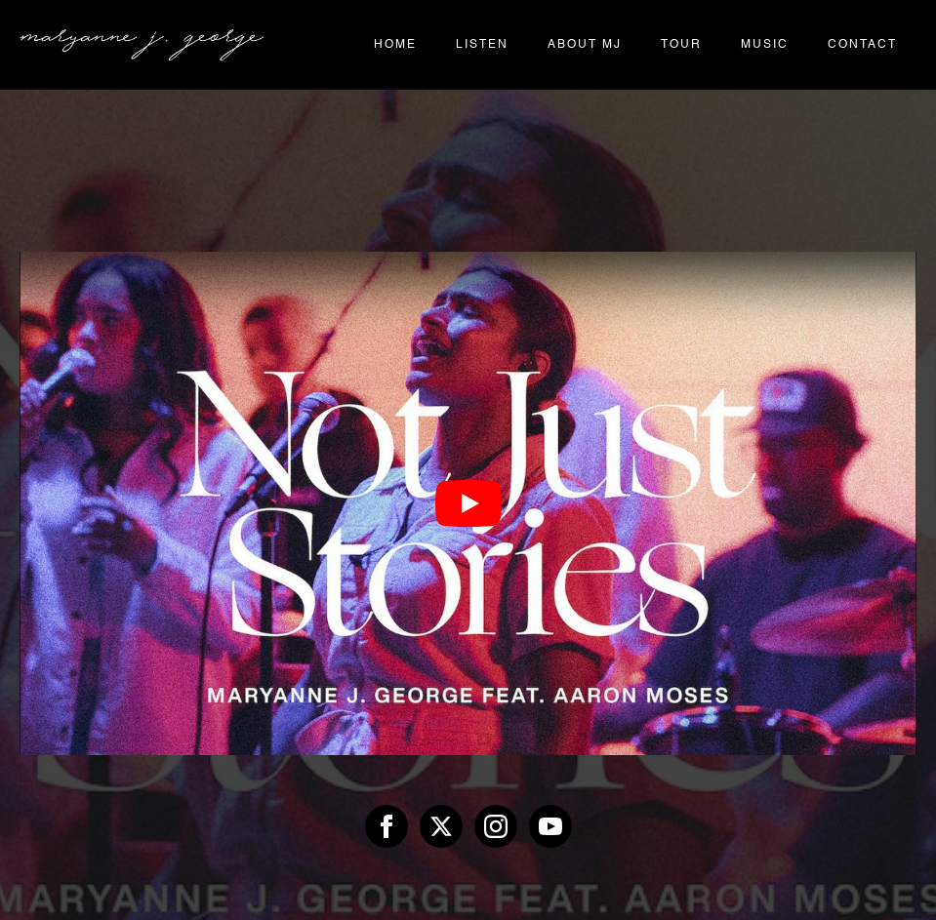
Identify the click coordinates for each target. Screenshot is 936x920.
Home (395, 45)
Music (765, 45)
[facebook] (386, 826)
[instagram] (495, 826)
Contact (862, 45)
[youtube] (550, 826)
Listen (482, 45)
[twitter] (441, 826)
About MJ (585, 45)
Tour (681, 45)
